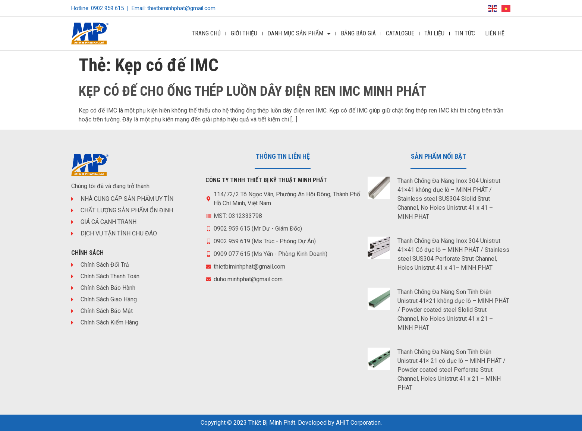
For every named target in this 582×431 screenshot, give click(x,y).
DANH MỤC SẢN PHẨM (299, 33)
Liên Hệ (494, 33)
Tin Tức (464, 33)
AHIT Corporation (358, 422)
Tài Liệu (434, 33)
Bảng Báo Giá (358, 33)
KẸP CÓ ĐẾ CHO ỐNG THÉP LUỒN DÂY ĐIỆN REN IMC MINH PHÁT (252, 91)
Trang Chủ (206, 33)
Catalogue (400, 33)
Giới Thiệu (244, 33)
